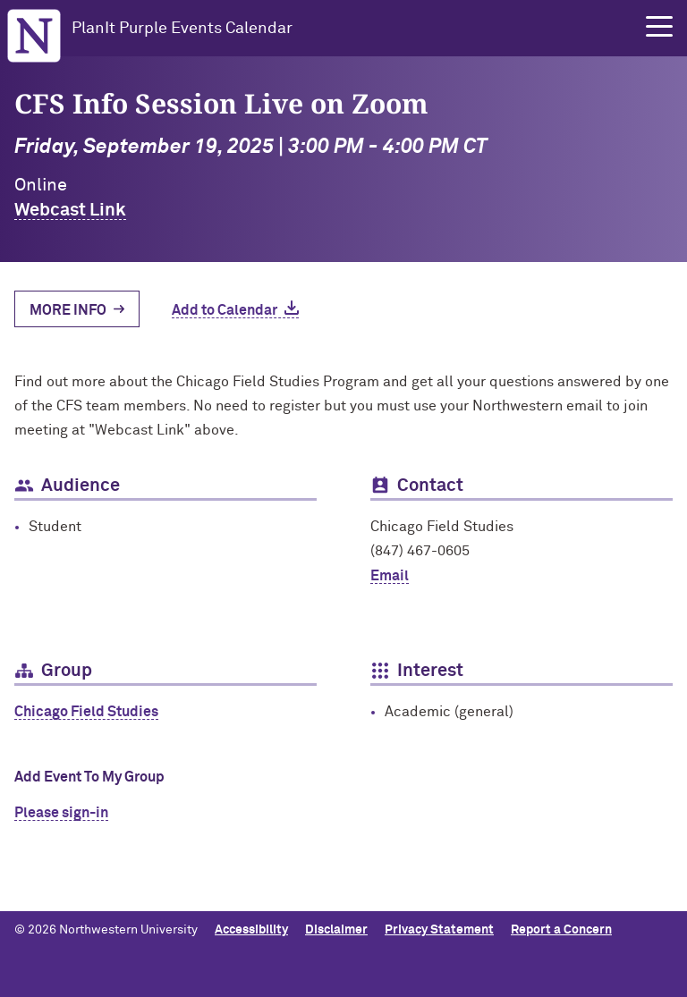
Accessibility (251, 930)
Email (389, 576)
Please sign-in (61, 813)
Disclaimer (336, 930)
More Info (68, 310)
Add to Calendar (224, 310)
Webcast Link (70, 210)
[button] (659, 27)
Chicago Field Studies (86, 712)
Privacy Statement (439, 930)
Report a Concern (561, 930)
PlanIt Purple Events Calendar (182, 29)
